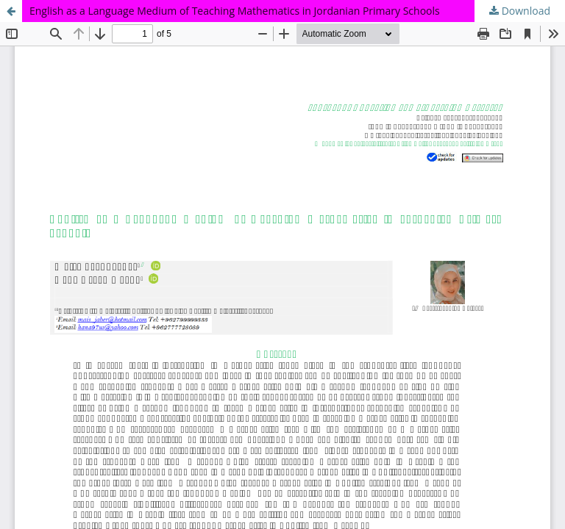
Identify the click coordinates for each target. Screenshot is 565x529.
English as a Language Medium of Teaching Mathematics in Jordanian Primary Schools (234, 11)
